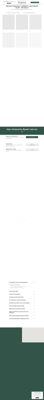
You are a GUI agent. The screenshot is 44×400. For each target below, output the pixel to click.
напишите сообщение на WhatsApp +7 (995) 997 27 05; (18, 301)
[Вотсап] (10, 3)
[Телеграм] (9, 3)
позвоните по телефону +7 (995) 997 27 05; (16, 302)
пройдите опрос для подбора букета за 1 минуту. (17, 303)
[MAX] (7, 3)
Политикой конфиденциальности (37, 396)
